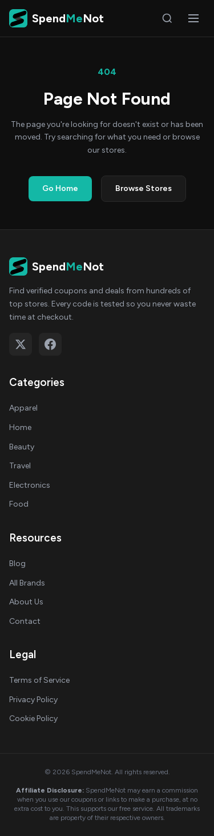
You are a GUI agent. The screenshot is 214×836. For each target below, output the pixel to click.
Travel (20, 466)
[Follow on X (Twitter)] (20, 344)
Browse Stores (143, 188)
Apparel (23, 408)
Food (19, 504)
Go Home (60, 188)
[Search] (167, 18)
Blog (17, 563)
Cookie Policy (33, 718)
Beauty (21, 447)
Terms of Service (39, 680)
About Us (26, 602)
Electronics (29, 485)
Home (20, 427)
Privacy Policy (33, 699)
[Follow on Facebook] (50, 344)
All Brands (27, 583)
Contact (25, 621)
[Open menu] (193, 18)
